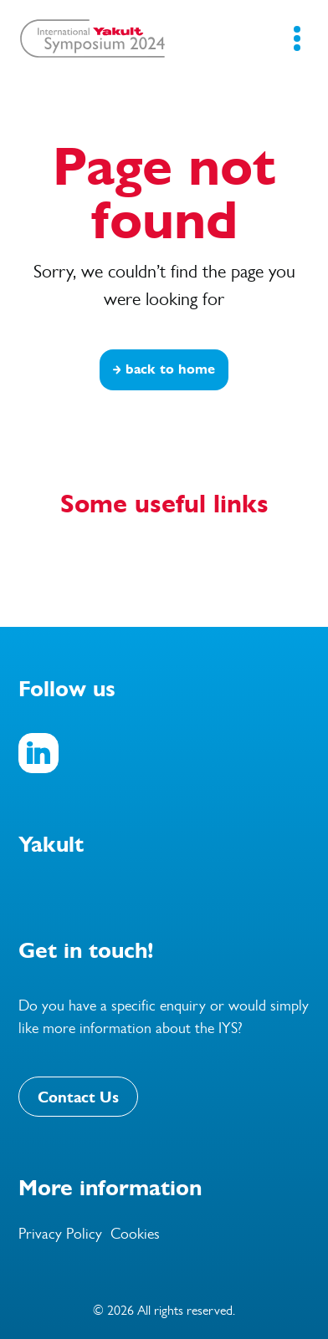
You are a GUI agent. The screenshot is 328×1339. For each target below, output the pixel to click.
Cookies (135, 1233)
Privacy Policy (60, 1233)
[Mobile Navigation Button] (296, 38)
